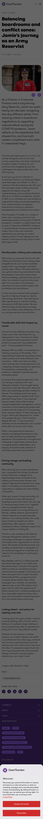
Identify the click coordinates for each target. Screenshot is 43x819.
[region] (21, 791)
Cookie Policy (7, 797)
